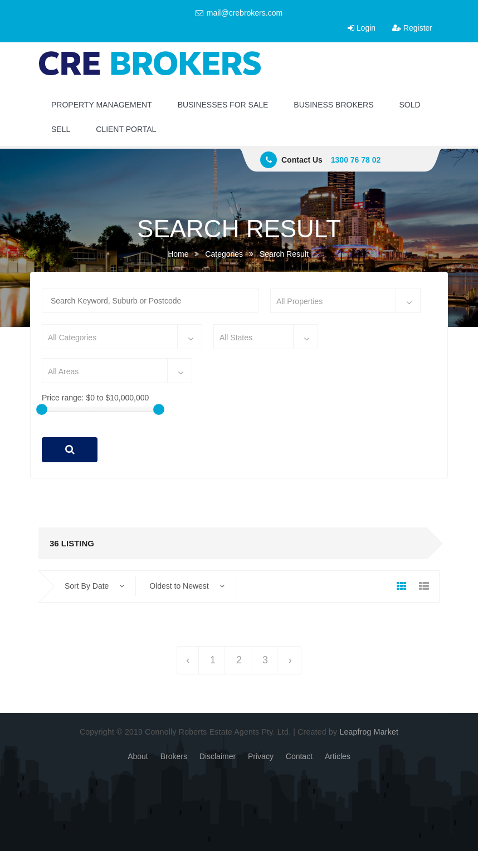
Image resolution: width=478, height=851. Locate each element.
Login (361, 27)
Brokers (173, 756)
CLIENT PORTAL (126, 129)
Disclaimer (217, 756)
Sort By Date (94, 585)
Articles (337, 756)
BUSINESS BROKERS (333, 104)
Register (412, 27)
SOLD (410, 104)
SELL (60, 129)
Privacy (261, 756)
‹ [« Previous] (187, 660)
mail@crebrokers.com (239, 12)
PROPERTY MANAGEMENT (101, 104)
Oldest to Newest (187, 585)
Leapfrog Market (368, 731)
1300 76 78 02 (356, 159)
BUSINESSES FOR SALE (223, 104)
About (138, 756)
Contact (299, 756)
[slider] (41, 409)
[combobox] (345, 300)
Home (178, 254)
